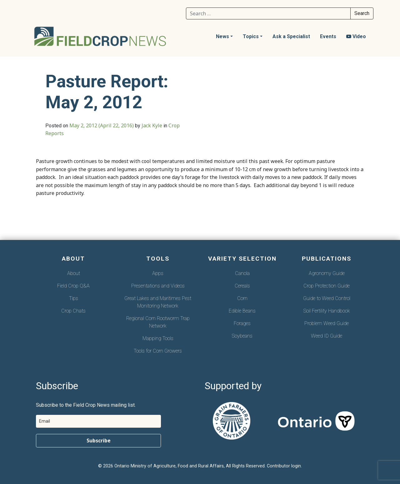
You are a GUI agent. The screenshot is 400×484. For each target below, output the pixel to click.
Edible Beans (242, 311)
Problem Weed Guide (326, 323)
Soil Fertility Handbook (326, 311)
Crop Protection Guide (326, 286)
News (222, 36)
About (73, 273)
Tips (73, 298)
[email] (98, 421)
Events (328, 36)
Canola (242, 273)
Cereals (242, 286)
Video (356, 36)
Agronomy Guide (327, 273)
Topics (251, 36)
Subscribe (99, 440)
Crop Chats (73, 311)
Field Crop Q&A (73, 286)
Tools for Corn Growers (158, 351)
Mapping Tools (157, 338)
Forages (242, 323)
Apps (157, 273)
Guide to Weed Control (326, 298)
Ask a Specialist (291, 36)
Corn (242, 298)
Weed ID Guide (326, 336)
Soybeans (242, 336)
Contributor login (284, 466)
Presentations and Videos (158, 286)
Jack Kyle (152, 125)
